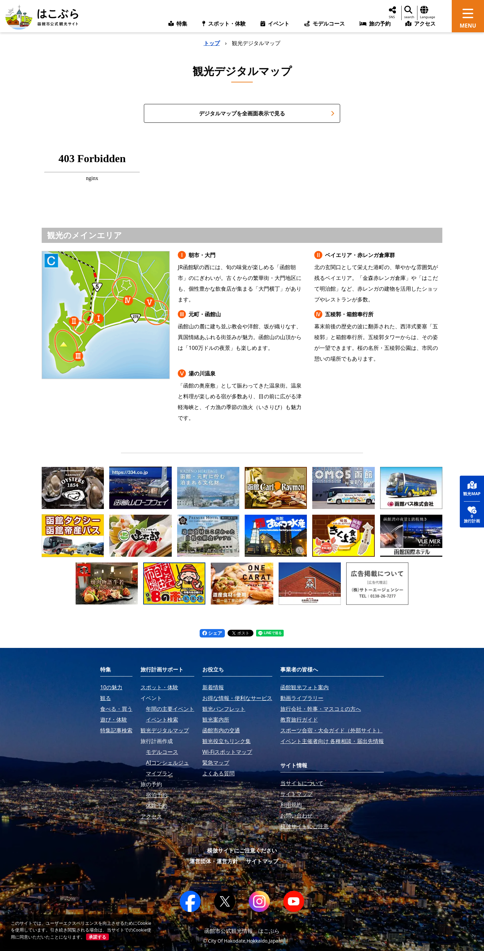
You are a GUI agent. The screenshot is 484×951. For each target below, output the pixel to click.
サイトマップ (262, 861)
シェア (212, 633)
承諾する (97, 937)
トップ (212, 43)
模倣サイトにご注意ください (242, 850)
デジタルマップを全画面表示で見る (266, 113)
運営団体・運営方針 (214, 861)
